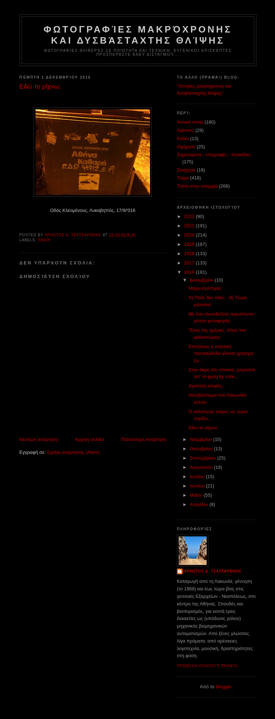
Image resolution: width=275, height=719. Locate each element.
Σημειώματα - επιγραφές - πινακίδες (214, 154)
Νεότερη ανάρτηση (38, 439)
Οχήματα (186, 146)
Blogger (223, 686)
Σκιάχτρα (186, 170)
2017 (190, 263)
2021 (190, 225)
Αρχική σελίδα (89, 439)
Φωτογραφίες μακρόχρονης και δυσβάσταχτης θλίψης (138, 35)
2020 (190, 235)
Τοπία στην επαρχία (197, 186)
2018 (190, 253)
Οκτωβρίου (202, 448)
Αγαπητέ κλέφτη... (206, 385)
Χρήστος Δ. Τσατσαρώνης (213, 571)
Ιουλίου (198, 476)
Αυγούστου (202, 467)
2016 (190, 272)
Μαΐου (197, 495)
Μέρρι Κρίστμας (204, 288)
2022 (190, 216)
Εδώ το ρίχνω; (203, 427)
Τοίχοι (183, 177)
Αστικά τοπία (190, 122)
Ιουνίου (198, 486)
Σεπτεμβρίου (203, 458)
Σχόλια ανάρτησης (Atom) (73, 452)
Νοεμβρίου (201, 439)
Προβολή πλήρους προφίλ (207, 666)
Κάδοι (44, 240)
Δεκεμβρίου (202, 280)
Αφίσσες (185, 130)
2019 (190, 244)
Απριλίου (199, 504)
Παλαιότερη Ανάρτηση (143, 439)
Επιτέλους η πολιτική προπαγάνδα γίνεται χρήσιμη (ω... (220, 353)
